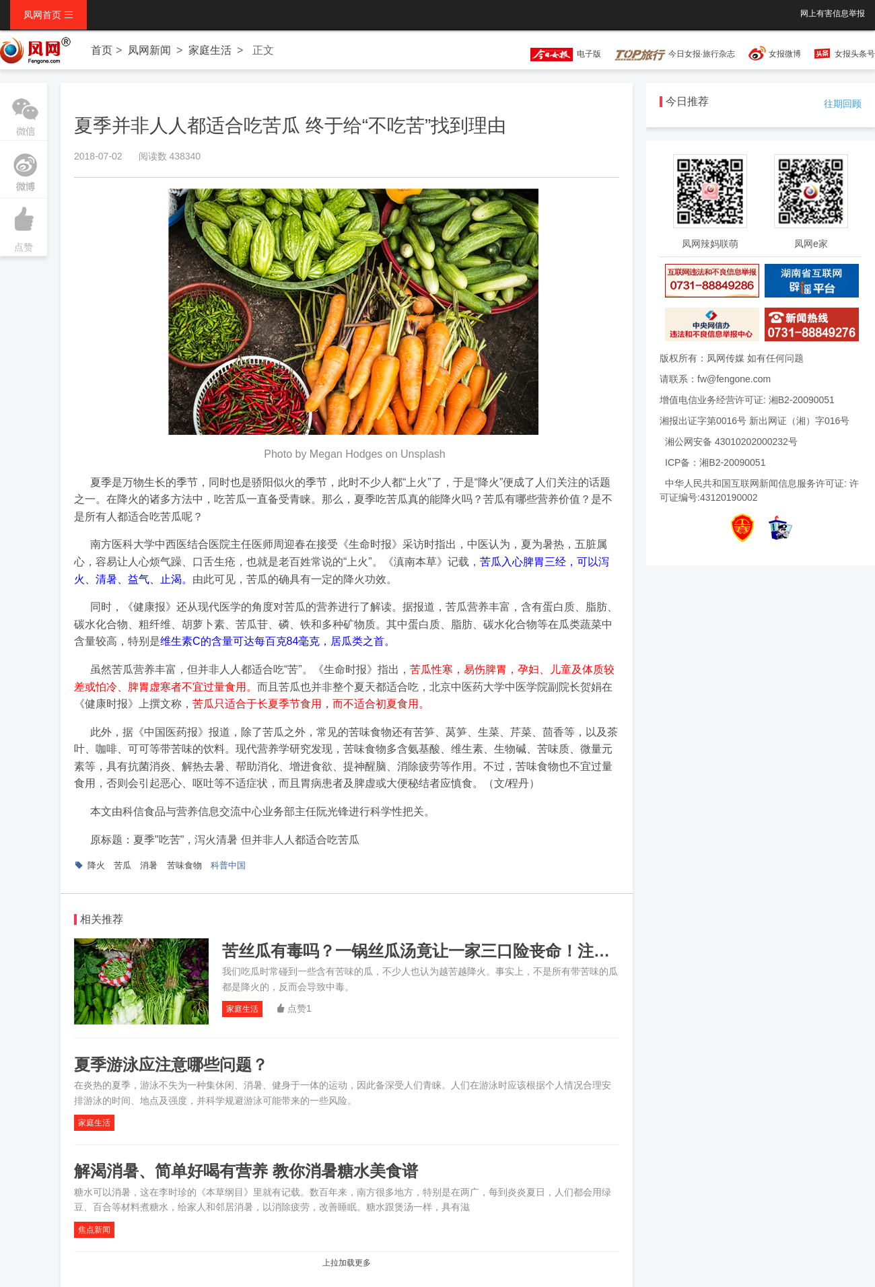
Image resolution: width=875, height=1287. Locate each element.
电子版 (559, 54)
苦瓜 (122, 865)
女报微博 (785, 54)
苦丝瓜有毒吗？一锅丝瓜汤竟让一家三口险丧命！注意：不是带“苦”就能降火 (496, 951)
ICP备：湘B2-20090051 (715, 462)
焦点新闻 (94, 1229)
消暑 (149, 865)
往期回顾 (843, 103)
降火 (96, 865)
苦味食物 (184, 865)
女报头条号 (855, 54)
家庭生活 (210, 50)
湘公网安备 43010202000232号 (731, 441)
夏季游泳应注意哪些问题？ (171, 1064)
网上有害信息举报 (832, 13)
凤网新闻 (149, 50)
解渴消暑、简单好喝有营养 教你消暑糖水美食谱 (246, 1171)
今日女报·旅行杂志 (675, 54)
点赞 (23, 225)
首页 (101, 50)
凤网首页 (48, 14)
